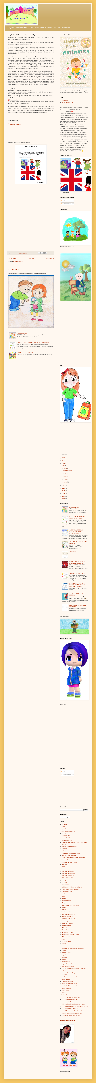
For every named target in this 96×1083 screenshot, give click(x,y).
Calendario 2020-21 (67, 838)
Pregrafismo (65, 955)
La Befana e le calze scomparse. (70, 905)
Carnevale (64, 848)
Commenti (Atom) (18, 261)
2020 (63, 491)
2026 (63, 458)
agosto (65, 468)
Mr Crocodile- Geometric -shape (70, 934)
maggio (65, 476)
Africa (63, 826)
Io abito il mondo (66, 900)
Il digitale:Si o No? (67, 891)
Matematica (65, 928)
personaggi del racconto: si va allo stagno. (73, 948)
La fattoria (64, 907)
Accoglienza (65, 824)
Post (63, 200)
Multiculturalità (66, 937)
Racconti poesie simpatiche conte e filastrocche (74, 968)
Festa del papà (65, 869)
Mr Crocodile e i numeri (68, 932)
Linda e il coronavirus (67, 923)
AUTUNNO (72, 552)
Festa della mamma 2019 (68, 873)
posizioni (64, 950)
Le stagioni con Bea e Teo (68, 918)
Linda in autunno (66, 925)
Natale (63, 939)
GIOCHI (64, 880)
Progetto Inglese (15, 124)
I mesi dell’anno (66, 884)
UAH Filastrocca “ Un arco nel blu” (71, 997)
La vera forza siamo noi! (68, 914)
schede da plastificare (67, 981)
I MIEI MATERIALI (67, 102)
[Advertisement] (31, 133)
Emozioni (64, 864)
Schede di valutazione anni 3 (69, 983)
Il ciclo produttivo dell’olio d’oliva (71, 889)
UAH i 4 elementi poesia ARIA (70, 999)
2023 (63, 466)
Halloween (64, 882)
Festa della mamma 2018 (68, 871)
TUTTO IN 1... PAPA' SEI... (76, 573)
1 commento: (32, 253)
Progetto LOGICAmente (68, 966)
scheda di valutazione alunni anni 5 (71, 977)
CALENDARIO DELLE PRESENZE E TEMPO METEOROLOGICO (76, 531)
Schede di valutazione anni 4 (69, 986)
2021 (63, 488)
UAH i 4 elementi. (66, 1001)
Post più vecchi (50, 258)
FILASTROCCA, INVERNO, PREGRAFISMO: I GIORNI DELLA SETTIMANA (77, 585)
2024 (63, 463)
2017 (63, 499)
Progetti (64, 959)
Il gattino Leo (65, 894)
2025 (63, 460)
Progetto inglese (66, 961)
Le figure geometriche (67, 916)
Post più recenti (12, 258)
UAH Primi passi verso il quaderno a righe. (73, 1004)
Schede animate (66, 979)
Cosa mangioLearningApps (69, 855)
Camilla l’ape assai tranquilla (69, 846)
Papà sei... (64, 943)
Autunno (64, 833)
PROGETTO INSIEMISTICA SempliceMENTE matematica (33, 342)
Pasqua (63, 946)
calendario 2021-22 (67, 840)
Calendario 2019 (66, 835)
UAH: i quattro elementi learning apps (72, 1013)
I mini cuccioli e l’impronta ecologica (72, 887)
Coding (63, 851)
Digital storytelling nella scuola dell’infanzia (73, 857)
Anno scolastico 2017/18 (68, 831)
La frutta (64, 909)
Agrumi (64, 829)
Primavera (64, 957)
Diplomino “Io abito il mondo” (70, 862)
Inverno (64, 898)
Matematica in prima (67, 930)
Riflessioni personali (67, 971)
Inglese (63, 896)
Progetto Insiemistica (67, 964)
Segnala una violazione (67, 1020)
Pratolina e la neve (66, 952)
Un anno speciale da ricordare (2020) (71, 1015)
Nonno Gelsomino (66, 941)
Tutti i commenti (66, 203)
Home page (31, 258)
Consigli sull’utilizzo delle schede (71, 853)
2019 (63, 493)
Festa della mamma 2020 (68, 875)
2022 (63, 485)
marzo (65, 482)
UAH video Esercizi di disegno (70, 1008)
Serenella (64, 992)
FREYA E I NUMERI (67, 878)
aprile (65, 479)
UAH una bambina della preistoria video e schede (75, 1006)
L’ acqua (64, 903)
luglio (65, 474)
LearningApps (65, 921)
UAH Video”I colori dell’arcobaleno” (72, 1011)
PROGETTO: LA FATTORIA (25, 352)
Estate (63, 866)
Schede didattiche (66, 988)
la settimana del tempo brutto (69, 912)
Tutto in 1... (65, 995)
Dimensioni (65, 860)
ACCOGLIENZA (13, 270)
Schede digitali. (66, 990)
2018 (63, 496)
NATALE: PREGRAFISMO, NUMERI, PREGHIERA (77, 562)
